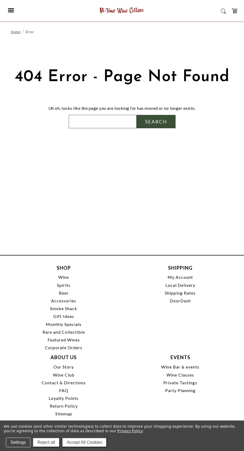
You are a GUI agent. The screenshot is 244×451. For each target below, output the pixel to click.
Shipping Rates (180, 292)
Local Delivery (180, 285)
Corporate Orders (63, 347)
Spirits (64, 285)
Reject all (46, 442)
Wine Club (64, 374)
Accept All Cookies (84, 442)
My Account (180, 277)
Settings (18, 442)
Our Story (63, 366)
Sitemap (63, 413)
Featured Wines (64, 339)
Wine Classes (180, 374)
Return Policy (64, 405)
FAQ (63, 390)
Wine (63, 277)
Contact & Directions (64, 382)
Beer (64, 292)
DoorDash (180, 300)
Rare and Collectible (63, 332)
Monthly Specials (64, 324)
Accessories (63, 300)
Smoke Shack (63, 308)
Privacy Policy (130, 430)
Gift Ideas (63, 316)
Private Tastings (180, 382)
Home (15, 31)
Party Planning (180, 390)
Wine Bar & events (180, 366)
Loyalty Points (64, 398)
